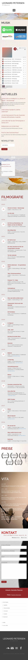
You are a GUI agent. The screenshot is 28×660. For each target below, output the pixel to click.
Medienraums (11, 508)
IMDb (4, 622)
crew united (5, 625)
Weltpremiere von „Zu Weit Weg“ (10, 126)
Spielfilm (5, 605)
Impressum (5, 616)
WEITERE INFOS (16, 356)
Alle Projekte (5, 602)
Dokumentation (7, 608)
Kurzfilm (5, 613)
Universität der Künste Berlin (12, 505)
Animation (6, 611)
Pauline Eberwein (16, 595)
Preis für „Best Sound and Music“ (10, 132)
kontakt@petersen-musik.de (15, 535)
